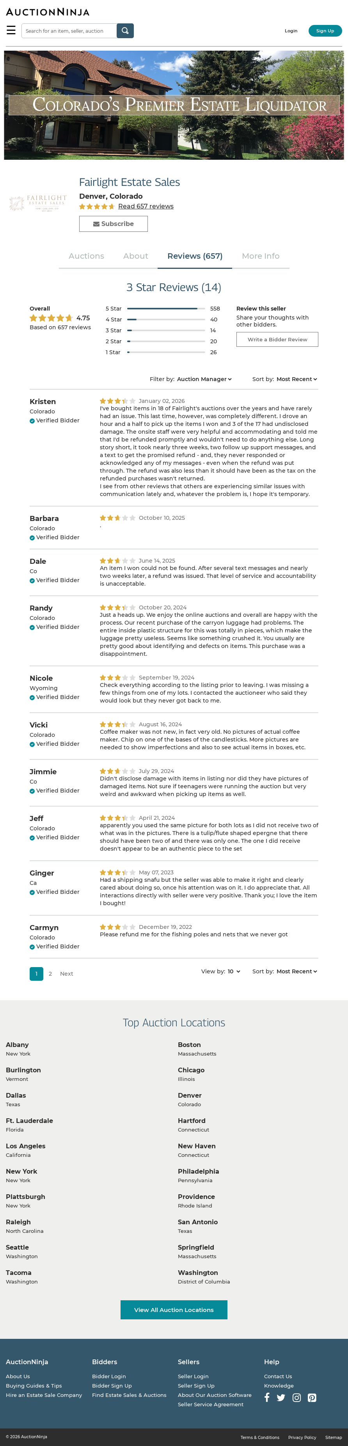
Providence (196, 1197)
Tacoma (19, 1273)
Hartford (192, 1121)
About (135, 256)
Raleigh (18, 1222)
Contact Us (278, 1376)
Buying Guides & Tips (34, 1385)
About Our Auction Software (215, 1395)
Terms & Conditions (260, 1437)
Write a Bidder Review (277, 339)
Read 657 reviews (146, 206)
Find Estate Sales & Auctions (129, 1395)
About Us (18, 1376)
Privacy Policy (302, 1437)
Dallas (16, 1095)
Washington (198, 1273)
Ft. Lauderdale (29, 1121)
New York (21, 1171)
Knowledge (279, 1385)
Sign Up (325, 31)
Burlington (23, 1070)
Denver (190, 1095)
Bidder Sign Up (112, 1385)
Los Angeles (26, 1146)
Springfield (196, 1247)
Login (291, 31)
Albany (17, 1045)
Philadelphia (198, 1171)
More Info (261, 256)
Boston (189, 1045)
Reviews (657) (195, 256)
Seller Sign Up (196, 1385)
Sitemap (333, 1437)
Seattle (17, 1247)
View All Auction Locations (174, 1310)
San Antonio (198, 1222)
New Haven (197, 1146)
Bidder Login (109, 1376)
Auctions (86, 256)
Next (66, 973)
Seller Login (193, 1376)
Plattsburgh (25, 1197)
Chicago (191, 1070)
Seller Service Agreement (210, 1404)
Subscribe (113, 224)
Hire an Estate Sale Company (44, 1395)
